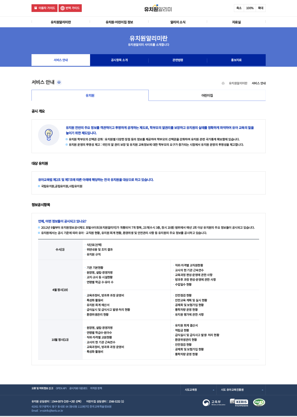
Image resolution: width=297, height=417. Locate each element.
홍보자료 (236, 60)
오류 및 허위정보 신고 (44, 391)
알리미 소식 (177, 22)
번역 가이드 (73, 8)
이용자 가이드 (47, 8)
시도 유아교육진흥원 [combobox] (232, 391)
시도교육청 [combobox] (191, 391)
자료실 (236, 22)
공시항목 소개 (119, 60)
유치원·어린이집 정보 (119, 22)
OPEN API (66, 391)
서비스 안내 (60, 60)
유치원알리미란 (61, 22)
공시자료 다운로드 (87, 391)
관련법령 (178, 60)
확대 (260, 8)
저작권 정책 (109, 391)
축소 (239, 8)
